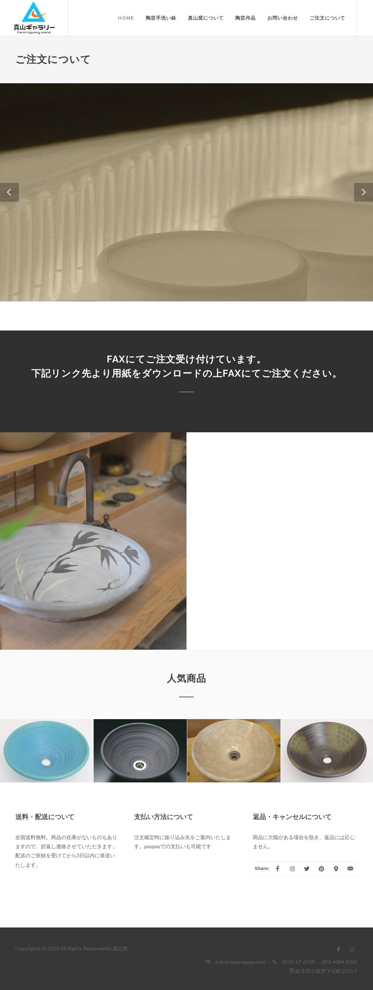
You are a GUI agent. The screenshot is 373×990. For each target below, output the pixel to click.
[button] (9, 192)
